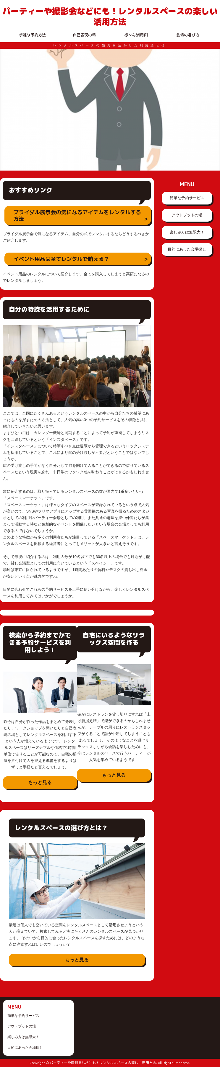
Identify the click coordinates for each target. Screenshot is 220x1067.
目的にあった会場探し (187, 249)
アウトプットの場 (187, 215)
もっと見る (40, 782)
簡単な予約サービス (187, 198)
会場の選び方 (187, 34)
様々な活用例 (136, 34)
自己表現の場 (84, 34)
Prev (7, 109)
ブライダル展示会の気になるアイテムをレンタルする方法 (77, 215)
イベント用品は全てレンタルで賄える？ (61, 259)
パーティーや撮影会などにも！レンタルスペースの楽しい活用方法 (110, 16)
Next (212, 109)
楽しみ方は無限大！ (187, 232)
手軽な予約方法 (32, 34)
